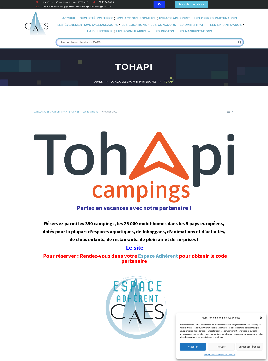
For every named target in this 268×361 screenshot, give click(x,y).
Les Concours (163, 25)
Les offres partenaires (215, 18)
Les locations (90, 111)
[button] (261, 317)
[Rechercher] (150, 42)
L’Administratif (193, 25)
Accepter (193, 346)
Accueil (69, 18)
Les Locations (134, 25)
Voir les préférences (249, 346)
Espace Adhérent (174, 18)
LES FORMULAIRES (133, 31)
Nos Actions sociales (136, 18)
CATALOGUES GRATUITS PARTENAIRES (56, 111)
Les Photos (164, 31)
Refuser (221, 346)
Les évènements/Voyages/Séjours (87, 25)
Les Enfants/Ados (226, 25)
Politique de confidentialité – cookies (219, 354)
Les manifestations (195, 31)
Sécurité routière (96, 18)
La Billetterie (100, 31)
